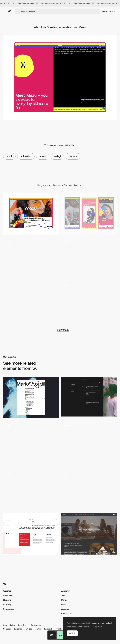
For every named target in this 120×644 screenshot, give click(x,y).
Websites (7, 591)
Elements (7, 600)
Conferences (8, 609)
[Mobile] (89, 214)
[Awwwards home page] (52, 635)
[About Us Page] (89, 534)
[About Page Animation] (31, 443)
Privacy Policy (36, 625)
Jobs (63, 595)
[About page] (31, 397)
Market (64, 600)
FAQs (63, 604)
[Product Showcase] (89, 301)
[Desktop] (31, 214)
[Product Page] (89, 257)
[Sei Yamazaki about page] (89, 396)
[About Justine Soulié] (89, 488)
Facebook (48, 629)
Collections (8, 595)
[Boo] (31, 257)
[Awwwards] (10, 11)
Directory (7, 604)
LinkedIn (29, 629)
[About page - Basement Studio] (31, 488)
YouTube (58, 629)
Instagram (18, 629)
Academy (65, 591)
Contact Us (66, 613)
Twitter (38, 629)
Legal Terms (23, 625)
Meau (82, 27)
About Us (65, 609)
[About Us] (89, 443)
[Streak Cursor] (31, 301)
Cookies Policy (9, 625)
